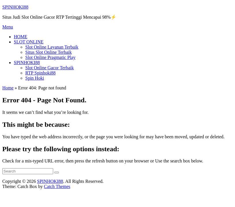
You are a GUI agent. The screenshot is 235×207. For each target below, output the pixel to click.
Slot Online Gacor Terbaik (49, 67)
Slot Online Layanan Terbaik (51, 47)
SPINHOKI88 (15, 7)
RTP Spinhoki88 (40, 72)
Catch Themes (57, 186)
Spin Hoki (34, 78)
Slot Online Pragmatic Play (50, 57)
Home (8, 87)
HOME (20, 36)
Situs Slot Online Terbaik (48, 52)
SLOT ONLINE (28, 41)
